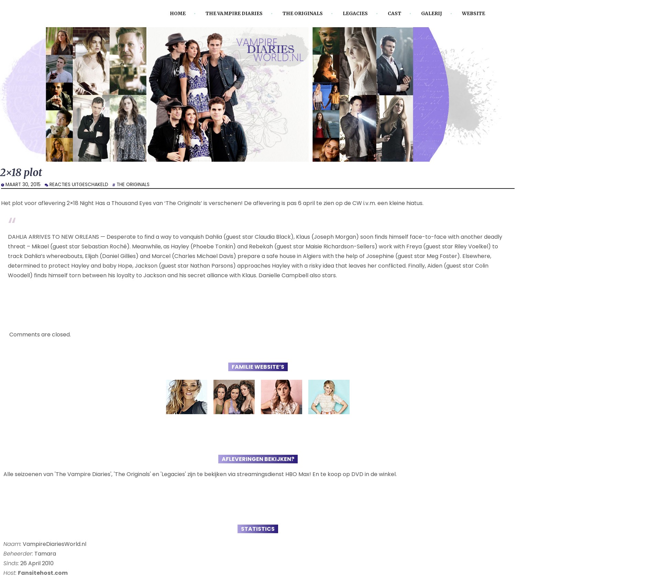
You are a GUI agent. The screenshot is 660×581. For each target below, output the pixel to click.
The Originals (303, 14)
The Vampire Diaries (234, 14)
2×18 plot (21, 172)
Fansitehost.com (43, 573)
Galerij (431, 14)
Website (473, 14)
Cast (394, 14)
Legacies (355, 14)
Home (178, 14)
